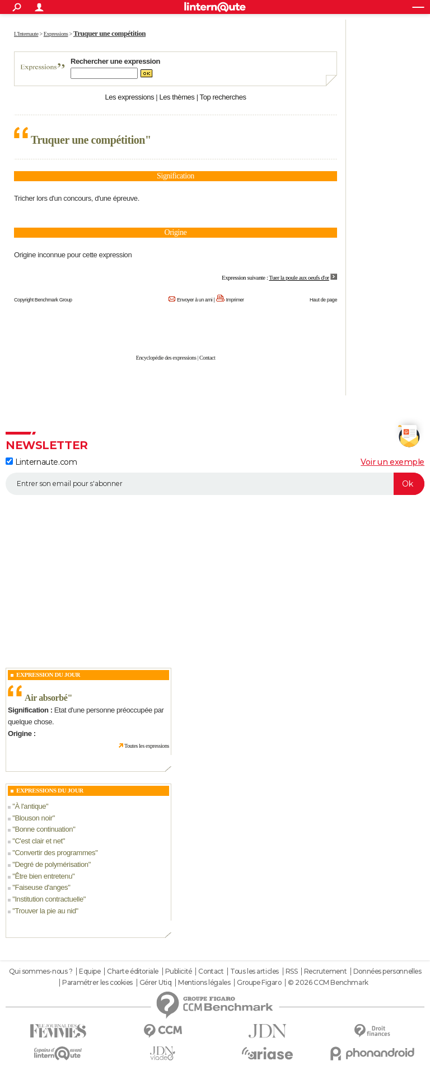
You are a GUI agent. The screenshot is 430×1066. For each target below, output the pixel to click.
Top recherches (223, 97)
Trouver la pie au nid (45, 911)
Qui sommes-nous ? (41, 971)
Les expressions (129, 97)
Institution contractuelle (49, 899)
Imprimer (235, 300)
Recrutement (325, 971)
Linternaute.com (41, 462)
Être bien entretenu (43, 876)
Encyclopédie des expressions (166, 358)
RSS (292, 971)
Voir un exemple (392, 462)
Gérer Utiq (155, 983)
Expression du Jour (48, 674)
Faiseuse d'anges (41, 887)
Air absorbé (46, 697)
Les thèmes (176, 97)
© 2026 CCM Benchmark (328, 983)
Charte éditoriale (132, 971)
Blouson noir (33, 818)
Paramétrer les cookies (97, 983)
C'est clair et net (38, 841)
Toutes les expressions (146, 746)
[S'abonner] (215, 484)
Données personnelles (387, 971)
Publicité (178, 971)
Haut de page (323, 300)
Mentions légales (204, 983)
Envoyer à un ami (194, 300)
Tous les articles (254, 971)
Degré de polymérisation (51, 864)
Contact (207, 358)
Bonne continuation (44, 829)
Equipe (89, 971)
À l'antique (30, 806)
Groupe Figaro (259, 983)
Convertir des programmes (55, 852)
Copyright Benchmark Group (43, 300)
